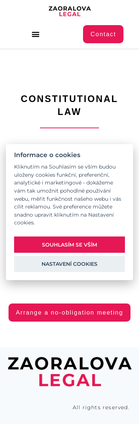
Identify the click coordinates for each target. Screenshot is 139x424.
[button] (36, 34)
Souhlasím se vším (69, 244)
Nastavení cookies (69, 264)
